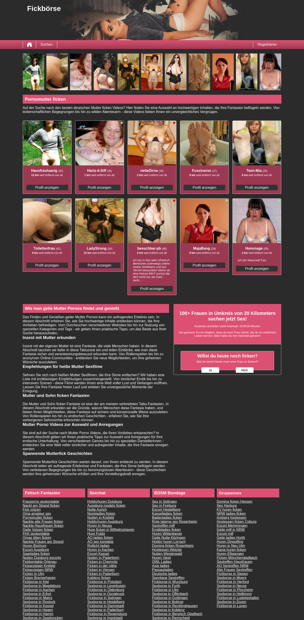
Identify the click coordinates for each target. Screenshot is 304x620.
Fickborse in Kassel (38, 606)
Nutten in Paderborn (103, 558)
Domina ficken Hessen (234, 501)
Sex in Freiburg (164, 505)
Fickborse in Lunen (232, 606)
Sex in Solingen (164, 501)
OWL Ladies (162, 562)
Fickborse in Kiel (36, 582)
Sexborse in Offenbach (170, 594)
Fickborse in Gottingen (170, 598)
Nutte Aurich (97, 509)
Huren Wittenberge (167, 534)
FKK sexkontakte (36, 534)
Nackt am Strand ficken (41, 505)
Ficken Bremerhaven (39, 578)
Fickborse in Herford (233, 582)
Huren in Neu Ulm (231, 546)
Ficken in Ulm (33, 574)
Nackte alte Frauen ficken (43, 522)
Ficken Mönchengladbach (237, 558)
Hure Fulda (96, 534)
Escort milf (225, 534)
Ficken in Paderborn (103, 574)
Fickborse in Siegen (232, 574)
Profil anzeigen (47, 187)
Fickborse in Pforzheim (235, 590)
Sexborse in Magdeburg (42, 586)
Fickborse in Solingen (104, 598)
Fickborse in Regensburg (107, 614)
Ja (210, 370)
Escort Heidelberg (166, 509)
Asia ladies (160, 566)
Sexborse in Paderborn (105, 610)
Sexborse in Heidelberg (105, 602)
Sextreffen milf (163, 526)
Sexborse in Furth (166, 586)
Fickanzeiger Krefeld (39, 566)
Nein (244, 370)
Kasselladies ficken (167, 513)
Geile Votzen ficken (38, 530)
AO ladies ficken (100, 538)
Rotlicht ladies (98, 546)
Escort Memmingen (232, 526)
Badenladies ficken (167, 517)
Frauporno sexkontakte (41, 501)
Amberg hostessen (231, 517)
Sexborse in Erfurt (37, 594)
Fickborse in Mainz (37, 598)
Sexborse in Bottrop (168, 602)
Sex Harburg (227, 505)
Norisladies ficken (101, 513)
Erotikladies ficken (166, 530)
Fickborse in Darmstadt (105, 606)
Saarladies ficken (36, 554)
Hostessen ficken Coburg (237, 522)
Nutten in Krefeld (100, 517)
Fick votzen (32, 509)
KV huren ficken (229, 509)
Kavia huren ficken (231, 550)
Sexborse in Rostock (39, 602)
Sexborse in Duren (231, 602)
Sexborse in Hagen (38, 610)
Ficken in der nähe (102, 566)
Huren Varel (161, 558)
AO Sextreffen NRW (233, 566)
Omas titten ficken (37, 538)
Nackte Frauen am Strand (43, 542)
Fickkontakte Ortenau (40, 562)
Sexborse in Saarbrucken (43, 618)
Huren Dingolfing (230, 542)
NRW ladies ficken (231, 513)
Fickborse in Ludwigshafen (238, 598)
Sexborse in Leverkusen (106, 586)
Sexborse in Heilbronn (234, 594)
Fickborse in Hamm (38, 614)
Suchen (47, 44)
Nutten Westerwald (167, 554)
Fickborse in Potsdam (104, 582)
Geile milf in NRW (231, 530)
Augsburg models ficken (106, 505)
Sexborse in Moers (231, 578)
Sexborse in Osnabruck (105, 594)
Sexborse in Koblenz (168, 610)
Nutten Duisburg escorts (42, 558)
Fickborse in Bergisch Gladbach (177, 614)
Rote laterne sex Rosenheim (174, 522)
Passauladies (162, 570)
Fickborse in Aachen (39, 590)
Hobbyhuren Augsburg (105, 522)
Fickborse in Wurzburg (170, 582)
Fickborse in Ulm (165, 590)
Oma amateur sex (37, 513)
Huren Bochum (35, 546)
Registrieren (267, 44)
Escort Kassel (98, 554)
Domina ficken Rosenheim (173, 546)
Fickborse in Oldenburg (105, 590)
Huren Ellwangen (230, 554)
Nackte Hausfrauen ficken (43, 526)
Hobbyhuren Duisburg (104, 501)
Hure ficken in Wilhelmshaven (110, 530)
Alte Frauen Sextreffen (234, 570)
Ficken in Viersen (101, 570)
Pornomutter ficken (38, 517)
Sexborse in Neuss (232, 586)
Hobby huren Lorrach (169, 542)
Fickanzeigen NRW (38, 570)
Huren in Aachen (100, 550)
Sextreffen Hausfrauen (234, 562)
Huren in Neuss (99, 526)
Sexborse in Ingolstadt (105, 618)
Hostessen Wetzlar (167, 550)
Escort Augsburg (36, 550)
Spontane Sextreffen (168, 578)
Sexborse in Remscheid (171, 618)
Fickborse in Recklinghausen (175, 606)
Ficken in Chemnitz (102, 562)
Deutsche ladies (165, 574)
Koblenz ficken (99, 578)
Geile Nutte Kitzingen (169, 538)
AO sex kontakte (100, 542)
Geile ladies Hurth (231, 538)
